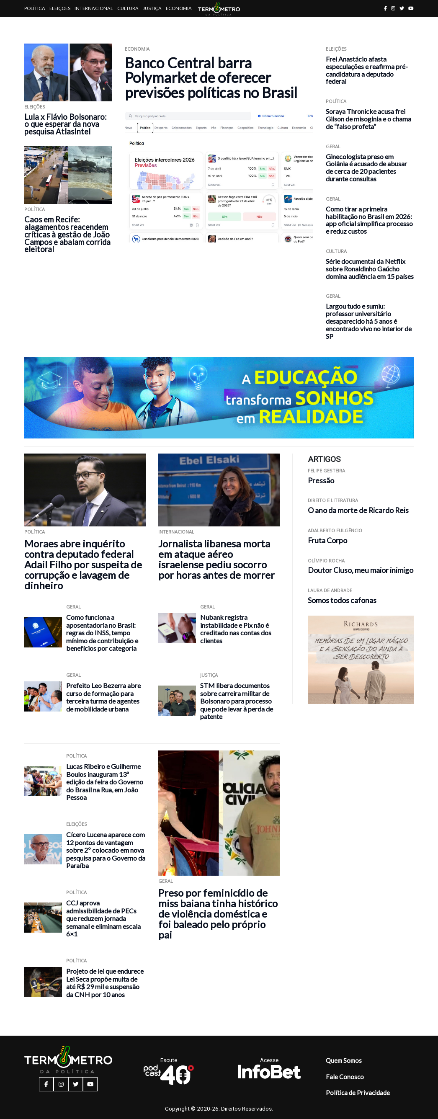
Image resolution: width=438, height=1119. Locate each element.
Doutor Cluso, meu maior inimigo (360, 570)
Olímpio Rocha (326, 560)
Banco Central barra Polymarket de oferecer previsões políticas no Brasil (211, 77)
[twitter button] (401, 8)
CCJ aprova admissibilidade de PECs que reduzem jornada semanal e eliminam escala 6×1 (103, 918)
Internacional (94, 8)
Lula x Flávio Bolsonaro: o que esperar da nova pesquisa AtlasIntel (65, 124)
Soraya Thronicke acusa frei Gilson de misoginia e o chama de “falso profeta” (368, 118)
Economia (179, 8)
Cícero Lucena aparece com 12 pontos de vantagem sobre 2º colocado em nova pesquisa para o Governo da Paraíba (105, 849)
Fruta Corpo (327, 540)
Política (34, 8)
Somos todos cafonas (342, 600)
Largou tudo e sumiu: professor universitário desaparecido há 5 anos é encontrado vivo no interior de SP (369, 321)
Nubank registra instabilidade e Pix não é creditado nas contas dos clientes (235, 629)
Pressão (321, 480)
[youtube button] (411, 8)
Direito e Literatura (333, 500)
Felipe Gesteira (326, 470)
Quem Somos (344, 1060)
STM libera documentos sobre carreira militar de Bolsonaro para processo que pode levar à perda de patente (236, 700)
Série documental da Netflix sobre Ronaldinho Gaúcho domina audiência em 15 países (370, 268)
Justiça (152, 8)
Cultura (128, 8)
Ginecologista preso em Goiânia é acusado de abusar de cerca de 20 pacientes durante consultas (366, 167)
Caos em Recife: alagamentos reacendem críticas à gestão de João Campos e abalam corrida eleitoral (67, 234)
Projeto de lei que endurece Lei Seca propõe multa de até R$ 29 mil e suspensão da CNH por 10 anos (105, 982)
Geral (333, 146)
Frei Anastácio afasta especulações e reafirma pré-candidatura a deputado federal (367, 70)
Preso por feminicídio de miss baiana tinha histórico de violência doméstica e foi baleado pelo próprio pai (218, 914)
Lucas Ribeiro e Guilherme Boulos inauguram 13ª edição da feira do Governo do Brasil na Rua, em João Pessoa (104, 781)
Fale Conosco (345, 1076)
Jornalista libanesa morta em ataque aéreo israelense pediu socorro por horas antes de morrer (216, 559)
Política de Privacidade (358, 1092)
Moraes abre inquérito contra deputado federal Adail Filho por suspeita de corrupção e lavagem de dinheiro (83, 564)
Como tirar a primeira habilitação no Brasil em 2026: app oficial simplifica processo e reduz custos (369, 220)
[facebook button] (385, 8)
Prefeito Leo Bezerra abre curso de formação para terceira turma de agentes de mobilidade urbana (103, 697)
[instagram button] (393, 8)
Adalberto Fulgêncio (335, 530)
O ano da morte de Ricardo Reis (358, 510)
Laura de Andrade (330, 590)
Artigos (34, 25)
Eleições (59, 8)
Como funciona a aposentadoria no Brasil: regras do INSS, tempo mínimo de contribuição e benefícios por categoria (102, 632)
